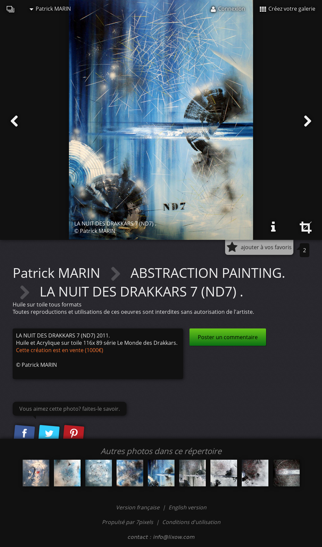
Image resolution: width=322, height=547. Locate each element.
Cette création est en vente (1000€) (59, 350)
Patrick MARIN (50, 8)
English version (187, 507)
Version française (138, 507)
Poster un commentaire (228, 337)
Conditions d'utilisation (191, 522)
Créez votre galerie (287, 8)
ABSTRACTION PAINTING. (208, 273)
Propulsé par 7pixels (127, 522)
